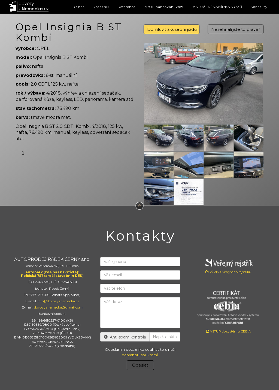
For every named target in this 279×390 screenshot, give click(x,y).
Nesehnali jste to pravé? (235, 29)
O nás (79, 7)
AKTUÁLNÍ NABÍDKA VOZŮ (217, 7)
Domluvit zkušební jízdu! (172, 29)
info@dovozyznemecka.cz (58, 301)
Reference (126, 7)
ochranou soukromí (140, 355)
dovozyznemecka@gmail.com (58, 307)
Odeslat (140, 365)
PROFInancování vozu (164, 7)
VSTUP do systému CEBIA (228, 331)
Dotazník (101, 7)
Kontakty (259, 7)
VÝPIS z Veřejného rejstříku (228, 265)
